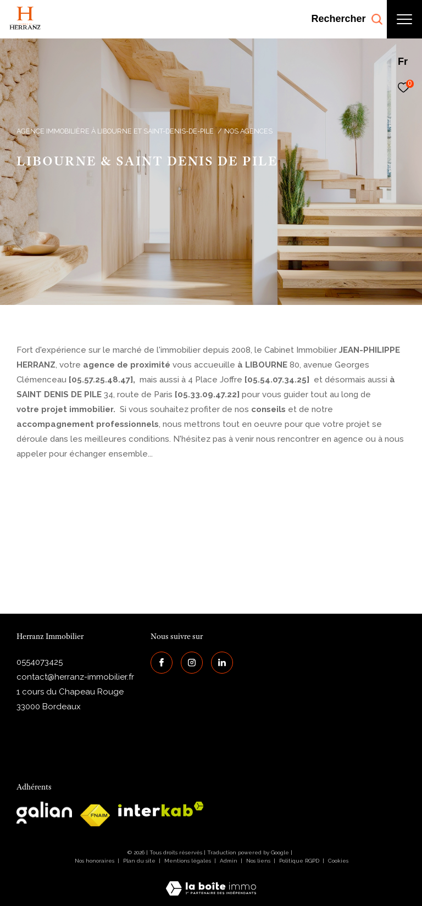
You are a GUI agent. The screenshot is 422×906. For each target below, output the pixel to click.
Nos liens (259, 861)
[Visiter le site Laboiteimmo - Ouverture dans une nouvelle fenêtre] (211, 881)
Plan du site (140, 861)
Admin (229, 861)
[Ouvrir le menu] (404, 19)
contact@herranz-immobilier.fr (75, 677)
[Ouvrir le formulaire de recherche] (346, 19)
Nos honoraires (94, 861)
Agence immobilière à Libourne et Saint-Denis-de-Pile (115, 131)
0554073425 (39, 662)
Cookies (338, 861)
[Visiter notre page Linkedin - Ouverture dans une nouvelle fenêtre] (222, 663)
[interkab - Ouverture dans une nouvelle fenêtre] (161, 809)
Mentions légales (188, 861)
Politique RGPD (299, 861)
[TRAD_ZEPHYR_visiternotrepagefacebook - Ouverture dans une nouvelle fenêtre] (162, 663)
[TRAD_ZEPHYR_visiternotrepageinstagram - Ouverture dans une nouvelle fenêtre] (192, 663)
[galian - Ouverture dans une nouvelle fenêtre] (44, 813)
